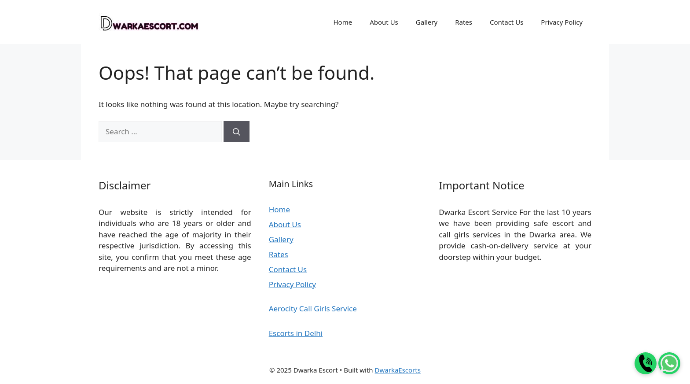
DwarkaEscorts (398, 370)
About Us (384, 22)
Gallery (426, 22)
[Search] (237, 131)
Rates (463, 22)
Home (342, 22)
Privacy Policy (562, 22)
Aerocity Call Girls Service (313, 308)
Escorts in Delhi (296, 333)
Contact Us (506, 22)
